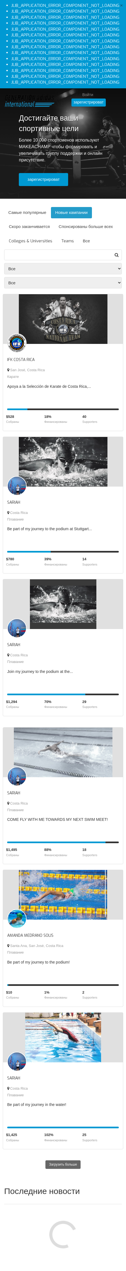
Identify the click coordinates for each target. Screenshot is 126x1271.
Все (86, 241)
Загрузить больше (63, 1164)
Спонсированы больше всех (86, 226)
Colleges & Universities (30, 241)
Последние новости (42, 1191)
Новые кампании (71, 212)
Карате (13, 377)
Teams (67, 241)
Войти (87, 94)
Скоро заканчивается (29, 226)
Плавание (15, 519)
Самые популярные (27, 212)
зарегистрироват (89, 102)
